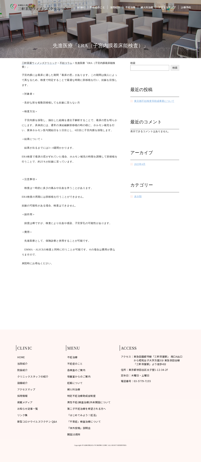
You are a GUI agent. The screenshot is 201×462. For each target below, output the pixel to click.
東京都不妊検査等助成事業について (154, 101)
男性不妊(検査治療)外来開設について (89, 402)
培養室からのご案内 (78, 376)
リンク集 (22, 415)
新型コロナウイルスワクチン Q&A (37, 421)
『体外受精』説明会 (78, 428)
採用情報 (22, 396)
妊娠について (75, 383)
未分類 (138, 196)
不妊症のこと (97, 7)
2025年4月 (139, 164)
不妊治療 (130, 7)
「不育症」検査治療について (84, 421)
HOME (81, 7)
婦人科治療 (147, 7)
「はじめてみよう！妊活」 (82, 415)
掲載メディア (25, 402)
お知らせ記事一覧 (27, 409)
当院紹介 (115, 7)
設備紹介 (22, 383)
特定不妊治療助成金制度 (81, 396)
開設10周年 (74, 434)
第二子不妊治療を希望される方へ (86, 409)
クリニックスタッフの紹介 (32, 376)
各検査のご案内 (76, 370)
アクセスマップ (167, 7)
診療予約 (186, 7)
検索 (132, 63)
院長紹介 (22, 370)
